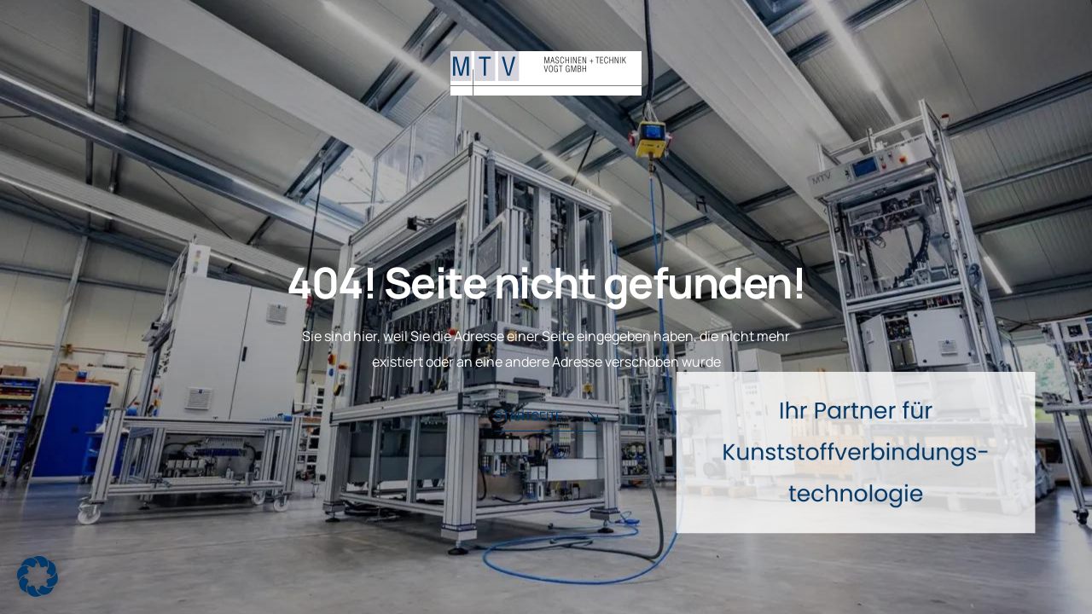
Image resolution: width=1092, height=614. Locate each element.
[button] (37, 576)
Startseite (546, 417)
